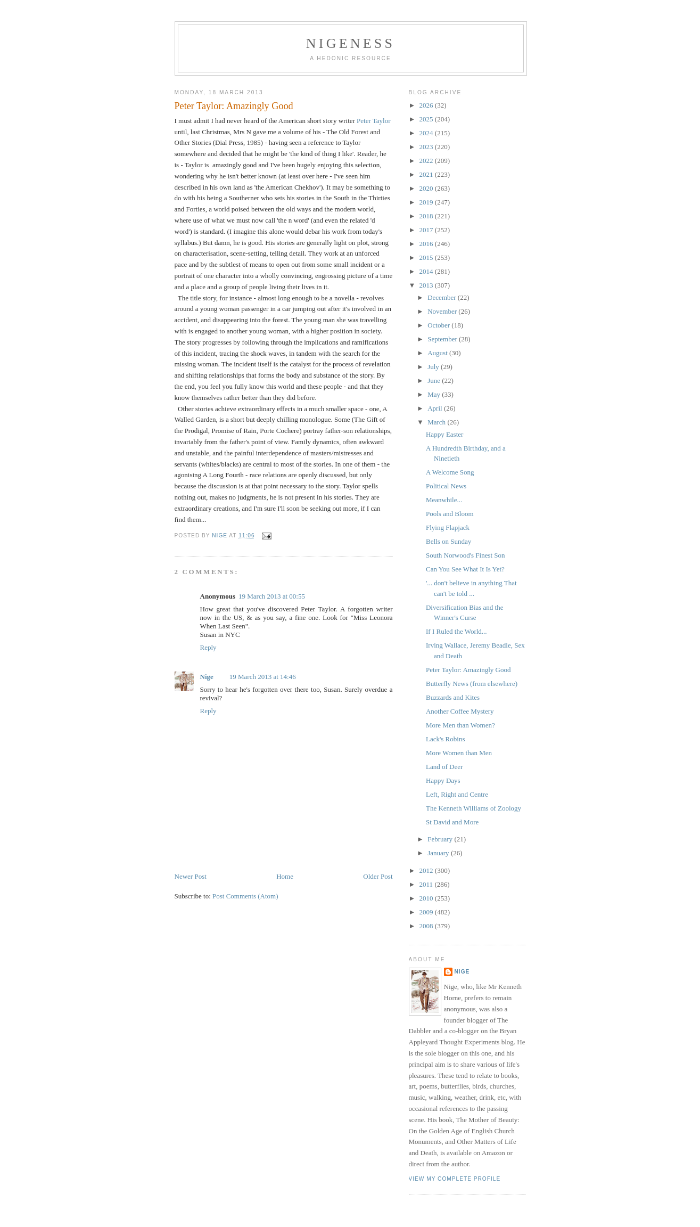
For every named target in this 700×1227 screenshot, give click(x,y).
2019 (427, 202)
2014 (427, 271)
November (442, 311)
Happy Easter (444, 434)
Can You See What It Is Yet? (465, 569)
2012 (427, 870)
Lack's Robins (445, 739)
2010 (427, 898)
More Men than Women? (460, 725)
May (434, 394)
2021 (427, 174)
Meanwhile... (444, 500)
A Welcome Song (450, 472)
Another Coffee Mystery (460, 711)
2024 (427, 133)
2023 (427, 147)
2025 (427, 119)
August (438, 353)
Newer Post (191, 876)
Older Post (377, 876)
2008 (427, 926)
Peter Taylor (373, 121)
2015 (427, 257)
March (437, 422)
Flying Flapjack (448, 527)
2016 (427, 244)
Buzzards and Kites (453, 697)
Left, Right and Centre (457, 794)
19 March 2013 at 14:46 (262, 677)
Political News (446, 486)
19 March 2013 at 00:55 (271, 596)
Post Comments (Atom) (245, 896)
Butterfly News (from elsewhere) (471, 684)
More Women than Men (459, 753)
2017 (427, 230)
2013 (427, 285)
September (443, 339)
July (434, 367)
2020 (427, 188)
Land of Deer (444, 767)
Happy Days (443, 780)
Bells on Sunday (448, 541)
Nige (206, 677)
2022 (427, 161)
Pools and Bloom (450, 514)
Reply (208, 647)
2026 (427, 105)
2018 (427, 216)
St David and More (452, 822)
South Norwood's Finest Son (465, 555)
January (439, 853)
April (435, 408)
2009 (427, 912)
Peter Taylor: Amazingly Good (468, 670)
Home (284, 876)
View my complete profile (455, 1179)
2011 (427, 884)
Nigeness (350, 43)
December (442, 297)
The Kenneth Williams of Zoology (473, 808)
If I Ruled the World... (456, 631)
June (434, 381)
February (440, 839)
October (439, 325)
